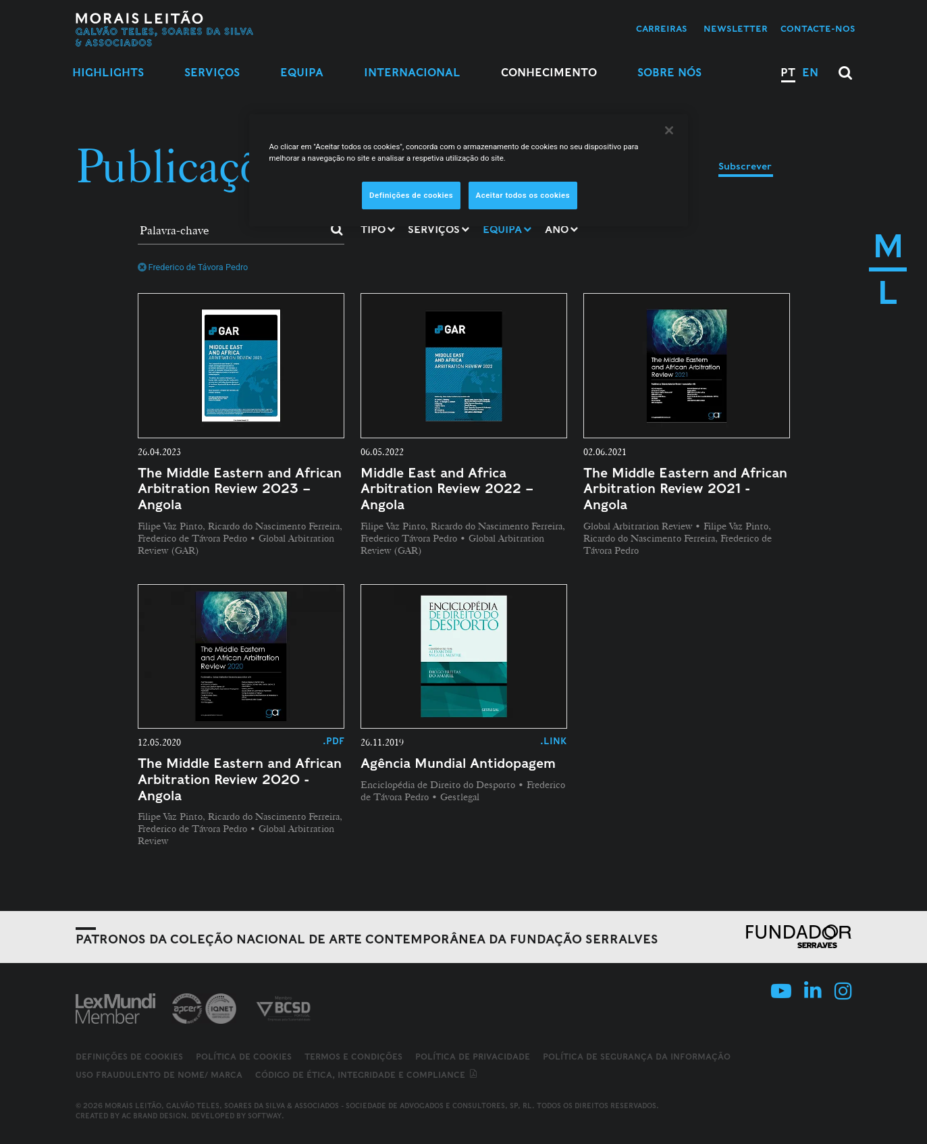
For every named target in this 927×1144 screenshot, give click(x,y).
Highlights (108, 72)
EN (810, 72)
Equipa (301, 72)
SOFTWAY (265, 1116)
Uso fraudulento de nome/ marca (159, 1075)
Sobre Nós (669, 72)
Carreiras (661, 29)
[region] (468, 170)
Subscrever (745, 166)
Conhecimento (549, 72)
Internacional (412, 72)
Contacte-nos (817, 29)
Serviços (212, 72)
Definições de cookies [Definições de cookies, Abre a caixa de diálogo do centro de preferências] (411, 195)
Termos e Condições (353, 1056)
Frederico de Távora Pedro (193, 267)
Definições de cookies (129, 1057)
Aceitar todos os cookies (523, 195)
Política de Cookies (244, 1056)
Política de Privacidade (472, 1056)
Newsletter (736, 29)
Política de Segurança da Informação (637, 1056)
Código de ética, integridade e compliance (367, 1075)
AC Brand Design (154, 1116)
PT (787, 72)
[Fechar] (669, 130)
